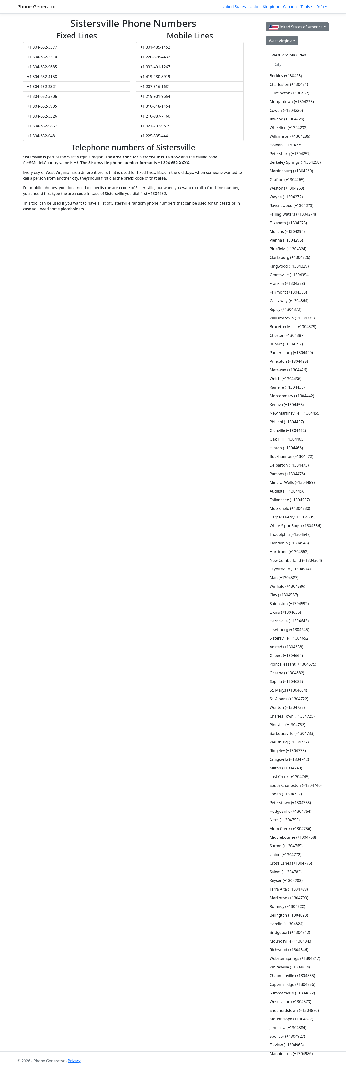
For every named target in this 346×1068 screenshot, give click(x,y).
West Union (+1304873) (290, 1001)
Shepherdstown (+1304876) (294, 1010)
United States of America (296, 27)
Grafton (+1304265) (287, 179)
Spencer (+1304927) (287, 1036)
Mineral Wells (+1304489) (292, 482)
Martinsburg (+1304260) (291, 171)
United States (234, 6)
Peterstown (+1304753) (290, 802)
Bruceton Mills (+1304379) (293, 326)
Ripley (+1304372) (285, 309)
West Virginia (280, 41)
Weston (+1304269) (287, 188)
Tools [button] (305, 6)
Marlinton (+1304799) (289, 897)
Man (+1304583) (284, 577)
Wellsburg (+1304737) (289, 742)
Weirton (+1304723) (287, 707)
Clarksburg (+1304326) (290, 257)
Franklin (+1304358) (287, 283)
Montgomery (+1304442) (292, 396)
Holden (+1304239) (286, 145)
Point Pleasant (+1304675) (293, 664)
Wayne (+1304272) (286, 197)
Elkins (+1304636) (285, 612)
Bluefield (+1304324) (288, 248)
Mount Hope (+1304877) (291, 1019)
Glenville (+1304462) (288, 430)
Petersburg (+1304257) (290, 153)
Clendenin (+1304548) (289, 543)
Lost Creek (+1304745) (289, 776)
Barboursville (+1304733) (292, 733)
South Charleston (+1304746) (294, 785)
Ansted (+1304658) (286, 647)
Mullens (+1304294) (287, 231)
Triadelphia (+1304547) (290, 534)
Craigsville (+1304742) (289, 759)
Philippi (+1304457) (287, 422)
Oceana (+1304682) (287, 672)
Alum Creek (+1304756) (290, 828)
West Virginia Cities (289, 55)
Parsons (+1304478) (287, 473)
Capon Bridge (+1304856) (292, 984)
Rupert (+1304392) (286, 344)
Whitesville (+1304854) (290, 967)
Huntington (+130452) (289, 93)
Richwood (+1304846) (289, 949)
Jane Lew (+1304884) (288, 1027)
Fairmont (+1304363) (288, 292)
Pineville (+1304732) (287, 724)
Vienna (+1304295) (286, 240)
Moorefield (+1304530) (290, 508)
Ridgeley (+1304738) (288, 750)
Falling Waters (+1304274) (293, 214)
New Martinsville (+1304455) (294, 413)
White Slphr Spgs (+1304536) (294, 525)
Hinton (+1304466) (286, 447)
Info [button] (320, 6)
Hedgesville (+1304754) (290, 811)
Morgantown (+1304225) (292, 101)
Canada (290, 6)
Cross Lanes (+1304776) (291, 863)
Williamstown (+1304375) (292, 318)
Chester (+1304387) (287, 335)
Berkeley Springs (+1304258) (294, 162)
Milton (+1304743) (286, 768)
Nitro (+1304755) (285, 820)
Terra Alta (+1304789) (289, 889)
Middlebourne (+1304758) (293, 837)
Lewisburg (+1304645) (289, 629)
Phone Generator (36, 6)
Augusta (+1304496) (287, 491)
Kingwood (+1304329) (289, 266)
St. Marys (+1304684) (288, 690)
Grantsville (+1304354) (290, 274)
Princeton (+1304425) (289, 361)
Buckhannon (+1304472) (291, 456)
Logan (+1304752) (286, 794)
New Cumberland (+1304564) (294, 560)
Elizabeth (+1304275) (288, 222)
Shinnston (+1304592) (289, 603)
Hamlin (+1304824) (286, 923)
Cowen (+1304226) (286, 110)
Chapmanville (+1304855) (292, 975)
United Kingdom (264, 6)
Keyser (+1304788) (286, 880)
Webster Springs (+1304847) (294, 958)
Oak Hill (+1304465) (287, 439)
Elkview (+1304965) (287, 1045)
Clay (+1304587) (284, 595)
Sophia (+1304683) (286, 681)
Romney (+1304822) (287, 906)
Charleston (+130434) (289, 84)
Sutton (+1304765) (286, 846)
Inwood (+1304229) (287, 119)
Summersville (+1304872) (292, 993)
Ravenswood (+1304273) (291, 205)
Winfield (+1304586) (287, 586)
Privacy (74, 1060)
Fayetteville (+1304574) (290, 569)
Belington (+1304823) (289, 915)
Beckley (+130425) (286, 75)
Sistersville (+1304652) (289, 638)
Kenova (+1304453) (287, 404)
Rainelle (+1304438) (287, 387)
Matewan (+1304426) (288, 370)
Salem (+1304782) (286, 871)
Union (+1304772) (285, 854)
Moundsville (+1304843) (291, 941)
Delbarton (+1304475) (289, 465)
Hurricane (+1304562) (289, 551)
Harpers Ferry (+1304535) (292, 517)
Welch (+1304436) (285, 378)
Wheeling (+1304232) (289, 127)
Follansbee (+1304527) (290, 499)
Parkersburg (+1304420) (291, 352)
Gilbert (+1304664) (286, 655)
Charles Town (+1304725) (292, 716)
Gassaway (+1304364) (289, 300)
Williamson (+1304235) (290, 136)
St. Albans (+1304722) (289, 698)
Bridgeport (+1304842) (290, 932)
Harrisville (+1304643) (289, 621)
